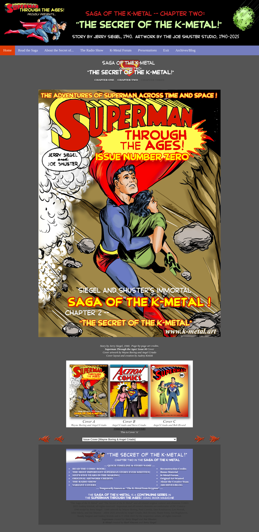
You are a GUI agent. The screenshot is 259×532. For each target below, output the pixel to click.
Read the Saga (28, 50)
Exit (166, 50)
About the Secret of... (59, 50)
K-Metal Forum (120, 50)
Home (7, 50)
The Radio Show (91, 50)
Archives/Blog (185, 50)
